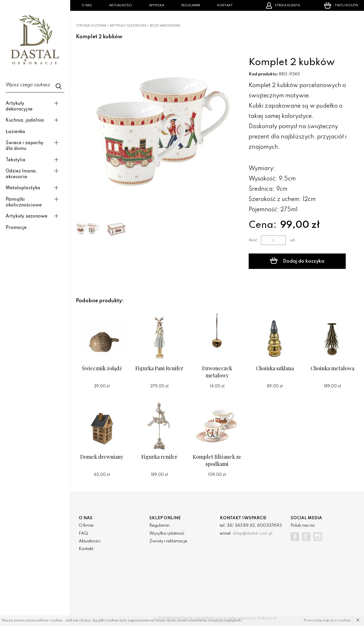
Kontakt (225, 5)
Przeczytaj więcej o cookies (327, 620)
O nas (87, 5)
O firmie (86, 526)
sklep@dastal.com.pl (252, 534)
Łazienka (15, 132)
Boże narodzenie (165, 25)
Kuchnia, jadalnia (25, 120)
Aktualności (120, 5)
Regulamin (190, 5)
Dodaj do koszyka (297, 260)
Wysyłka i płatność (166, 534)
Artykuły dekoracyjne (19, 106)
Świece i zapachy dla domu (24, 146)
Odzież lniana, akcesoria (21, 174)
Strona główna (91, 25)
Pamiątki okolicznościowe (24, 202)
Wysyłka (156, 5)
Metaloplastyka (23, 188)
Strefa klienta (283, 5)
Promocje (16, 228)
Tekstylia (15, 160)
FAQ (83, 534)
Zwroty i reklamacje (168, 541)
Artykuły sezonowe (26, 216)
